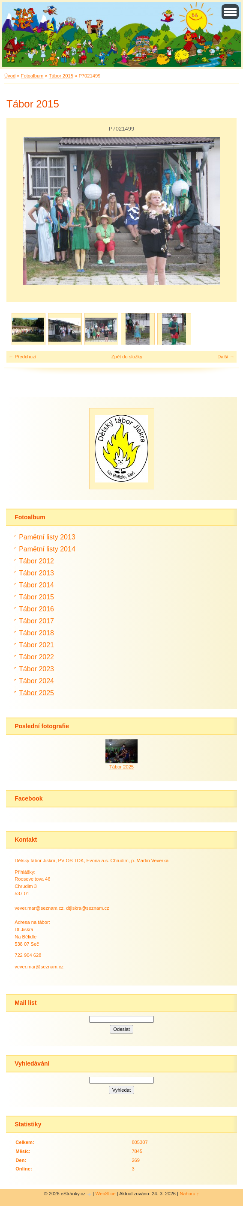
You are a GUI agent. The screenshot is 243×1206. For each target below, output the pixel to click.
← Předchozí (22, 356)
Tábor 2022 (36, 657)
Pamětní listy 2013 (47, 537)
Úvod (9, 75)
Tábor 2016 (36, 609)
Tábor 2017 (36, 621)
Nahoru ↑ (189, 1193)
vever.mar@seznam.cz (39, 966)
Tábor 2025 (36, 693)
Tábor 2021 (36, 645)
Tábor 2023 (36, 669)
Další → (225, 356)
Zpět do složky (126, 356)
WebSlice (106, 1193)
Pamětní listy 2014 (47, 549)
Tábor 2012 (36, 561)
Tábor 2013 (36, 573)
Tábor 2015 (61, 75)
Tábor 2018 (36, 633)
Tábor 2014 (36, 585)
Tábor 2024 (36, 681)
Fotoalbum (32, 75)
